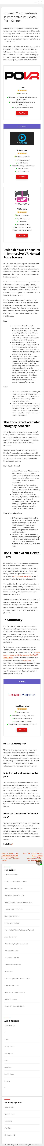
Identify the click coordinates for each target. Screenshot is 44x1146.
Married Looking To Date (13, 909)
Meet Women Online (11, 985)
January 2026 (9, 1107)
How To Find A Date (11, 958)
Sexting (7, 1081)
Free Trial (22, 113)
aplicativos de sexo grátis (22, 576)
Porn (6, 1060)
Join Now (22, 177)
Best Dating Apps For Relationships (17, 978)
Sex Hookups (9, 1074)
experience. (27, 660)
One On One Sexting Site (13, 888)
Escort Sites (8, 971)
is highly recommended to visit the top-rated (21, 655)
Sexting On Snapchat (11, 916)
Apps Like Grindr (10, 937)
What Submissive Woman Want (15, 881)
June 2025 (8, 1121)
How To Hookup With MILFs (14, 1006)
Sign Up (22, 729)
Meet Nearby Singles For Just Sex (16, 944)
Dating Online (9, 1046)
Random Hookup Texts (12, 965)
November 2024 (10, 1135)
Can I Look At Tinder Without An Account (19, 930)
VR (12, 844)
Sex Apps (7, 1067)
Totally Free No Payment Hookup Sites (18, 902)
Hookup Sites (9, 1053)
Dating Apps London (11, 923)
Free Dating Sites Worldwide (14, 992)
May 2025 (7, 1128)
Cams (6, 1039)
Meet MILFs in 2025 (11, 951)
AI (5, 1032)
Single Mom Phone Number (14, 895)
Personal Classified (11, 874)
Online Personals (10, 999)
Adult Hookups (9, 1025)
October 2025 (9, 1114)
